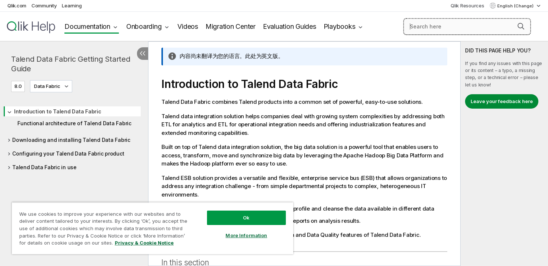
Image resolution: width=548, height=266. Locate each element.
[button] (521, 26)
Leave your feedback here (502, 101)
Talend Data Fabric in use (44, 167)
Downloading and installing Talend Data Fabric (71, 140)
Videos (187, 26)
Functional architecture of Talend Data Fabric (74, 123)
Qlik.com (16, 5)
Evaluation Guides (289, 26)
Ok (246, 218)
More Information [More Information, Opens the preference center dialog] (246, 235)
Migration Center (230, 26)
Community (44, 5)
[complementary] (504, 153)
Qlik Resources (467, 5)
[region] (152, 228)
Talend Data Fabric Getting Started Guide (70, 64)
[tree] (74, 137)
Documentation (87, 26)
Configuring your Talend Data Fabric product (68, 153)
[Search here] (467, 26)
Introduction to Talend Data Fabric (57, 111)
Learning (71, 5)
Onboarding (144, 26)
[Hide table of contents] (142, 53)
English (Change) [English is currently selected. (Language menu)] (516, 5)
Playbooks (339, 26)
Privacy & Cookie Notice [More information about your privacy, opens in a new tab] (144, 243)
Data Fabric (47, 86)
